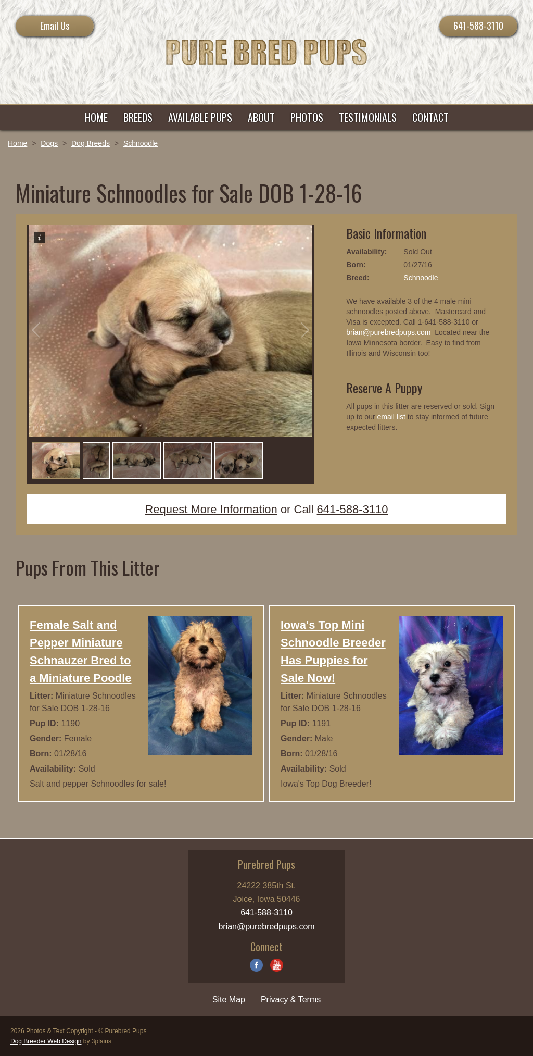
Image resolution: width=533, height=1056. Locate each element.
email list (391, 417)
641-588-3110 (478, 25)
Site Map (228, 999)
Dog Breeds (90, 143)
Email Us (54, 25)
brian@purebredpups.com (388, 332)
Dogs (49, 143)
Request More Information (211, 509)
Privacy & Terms (291, 999)
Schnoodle (140, 143)
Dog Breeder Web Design (46, 1041)
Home (17, 143)
